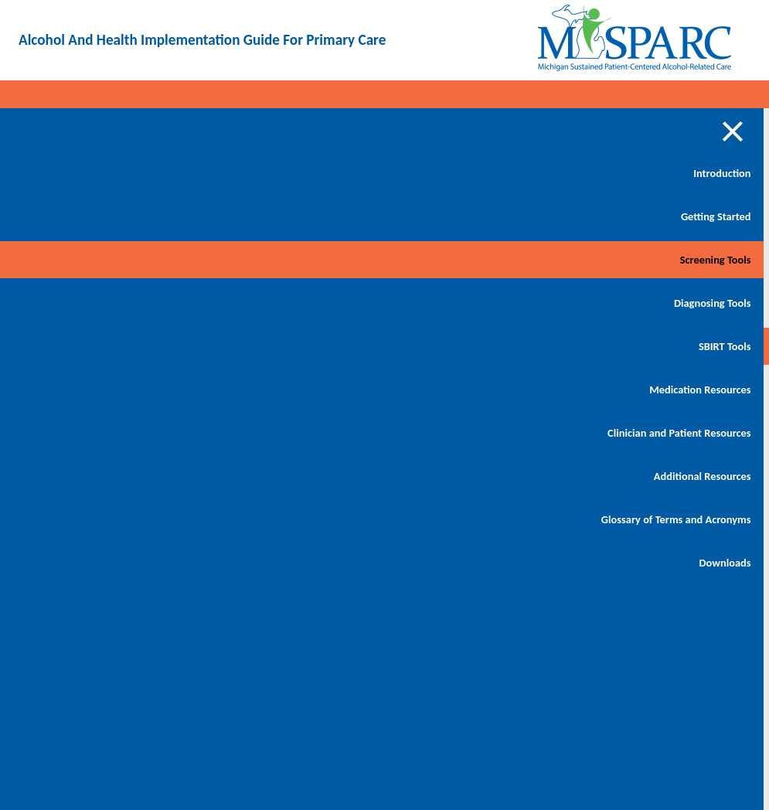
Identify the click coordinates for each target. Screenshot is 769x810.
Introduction (113, 173)
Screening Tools (106, 260)
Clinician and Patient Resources (95, 442)
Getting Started (107, 216)
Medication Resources (91, 389)
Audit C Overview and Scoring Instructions (237, 411)
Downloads (116, 600)
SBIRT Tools (116, 346)
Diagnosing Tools (103, 303)
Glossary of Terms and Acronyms (91, 547)
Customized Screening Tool (237, 349)
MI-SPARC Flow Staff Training (241, 473)
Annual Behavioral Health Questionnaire (229, 535)
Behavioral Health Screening (247, 225)
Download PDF (676, 147)
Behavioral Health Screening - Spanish (243, 287)
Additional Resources (93, 495)
